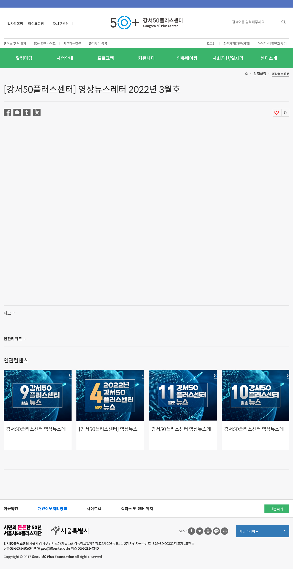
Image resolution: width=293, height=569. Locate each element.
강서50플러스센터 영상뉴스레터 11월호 (181, 432)
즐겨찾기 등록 (98, 43)
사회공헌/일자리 (228, 58)
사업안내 (65, 58)
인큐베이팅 (187, 58)
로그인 (211, 43)
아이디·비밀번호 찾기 (272, 43)
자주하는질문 (72, 43)
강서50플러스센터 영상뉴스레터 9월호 (36, 432)
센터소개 (269, 58)
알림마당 (24, 58)
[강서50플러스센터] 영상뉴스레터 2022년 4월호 (108, 432)
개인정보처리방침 (52, 508)
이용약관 (11, 508)
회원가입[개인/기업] (236, 43)
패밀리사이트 (262, 532)
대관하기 (277, 509)
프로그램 (105, 58)
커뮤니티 (146, 58)
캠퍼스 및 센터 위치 (137, 508)
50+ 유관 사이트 (45, 43)
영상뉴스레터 (280, 74)
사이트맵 (94, 508)
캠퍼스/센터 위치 (15, 43)
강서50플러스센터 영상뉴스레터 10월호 (254, 432)
